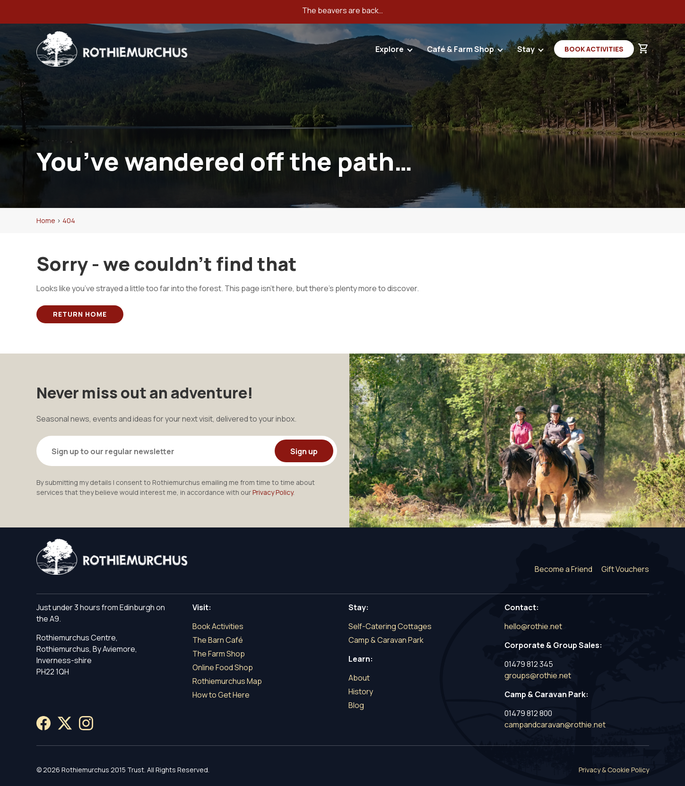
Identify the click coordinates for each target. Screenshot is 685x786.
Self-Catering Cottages (390, 626)
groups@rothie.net (537, 675)
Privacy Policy (272, 492)
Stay (526, 51)
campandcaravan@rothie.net (555, 724)
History (360, 691)
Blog (356, 705)
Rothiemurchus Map (227, 681)
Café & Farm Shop (461, 51)
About (359, 678)
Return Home (80, 314)
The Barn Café (217, 640)
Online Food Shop (222, 667)
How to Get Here (221, 695)
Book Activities (594, 48)
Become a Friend (563, 569)
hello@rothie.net (533, 626)
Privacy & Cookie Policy (614, 769)
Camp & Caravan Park (386, 640)
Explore (390, 51)
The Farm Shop (218, 653)
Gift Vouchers (625, 569)
